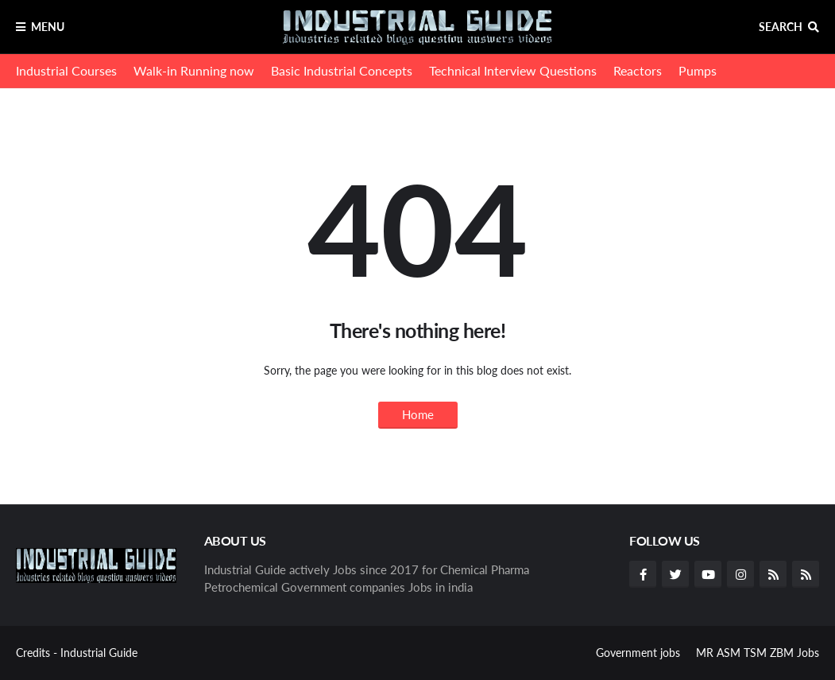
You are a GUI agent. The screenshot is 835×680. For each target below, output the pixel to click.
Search (780, 26)
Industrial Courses (66, 70)
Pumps (697, 70)
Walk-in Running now (193, 70)
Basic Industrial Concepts (341, 70)
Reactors (637, 70)
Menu (47, 26)
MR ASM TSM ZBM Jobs (757, 652)
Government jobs (638, 652)
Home (418, 414)
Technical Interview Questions (513, 70)
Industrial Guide (98, 652)
